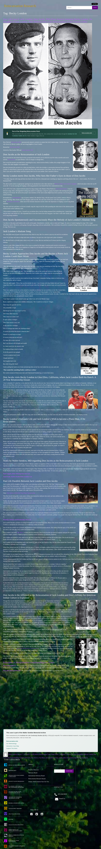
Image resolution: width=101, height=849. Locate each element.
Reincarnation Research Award (36, 778)
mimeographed (16, 197)
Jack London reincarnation (66, 758)
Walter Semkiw (12, 754)
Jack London (11, 159)
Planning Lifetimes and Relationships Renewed (17, 519)
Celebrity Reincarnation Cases (42, 754)
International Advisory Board (36, 775)
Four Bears (42, 758)
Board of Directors (33, 770)
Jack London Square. (61, 189)
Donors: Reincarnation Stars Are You (38, 781)
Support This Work (11, 748)
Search (95, 7)
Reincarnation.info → (88, 133)
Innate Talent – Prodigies (58, 754)
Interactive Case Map (12, 746)
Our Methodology (11, 743)
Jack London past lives (52, 758)
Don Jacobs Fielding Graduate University (18, 758)
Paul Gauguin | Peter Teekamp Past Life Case (16, 473)
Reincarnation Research (20, 5)
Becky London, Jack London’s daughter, (66, 184)
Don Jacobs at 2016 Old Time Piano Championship (21, 493)
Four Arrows (34, 758)
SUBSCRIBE (69, 771)
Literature (68, 754)
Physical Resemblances (78, 754)
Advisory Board (32, 773)
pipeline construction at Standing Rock (28, 648)
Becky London (89, 754)
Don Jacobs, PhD (16, 142)
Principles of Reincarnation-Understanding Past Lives (28, 662)
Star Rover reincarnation (81, 758)
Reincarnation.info (12, 741)
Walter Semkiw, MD (27, 150)
